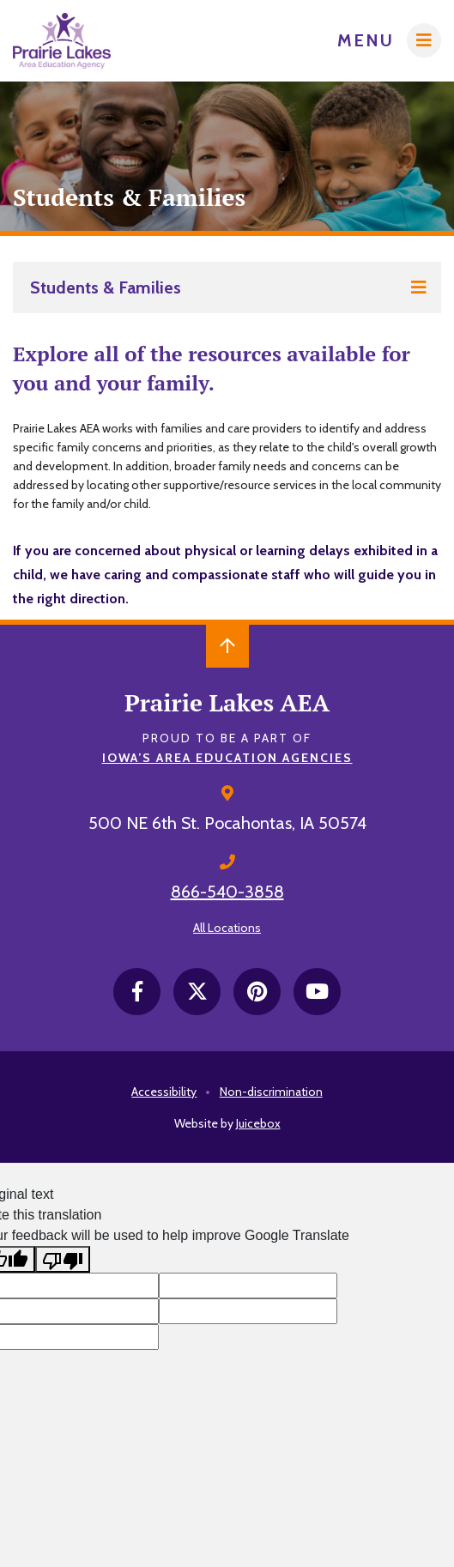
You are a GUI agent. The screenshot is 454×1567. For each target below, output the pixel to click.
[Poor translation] (62, 1259)
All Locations (227, 927)
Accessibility (164, 1091)
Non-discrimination (271, 1091)
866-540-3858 (227, 891)
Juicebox (258, 1123)
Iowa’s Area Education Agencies (227, 757)
